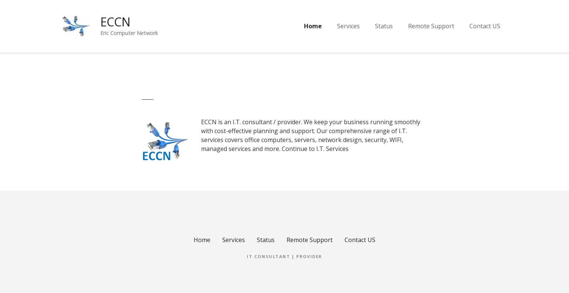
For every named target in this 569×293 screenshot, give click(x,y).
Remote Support (431, 26)
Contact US (484, 26)
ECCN (115, 22)
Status (384, 26)
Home (313, 26)
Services (348, 26)
